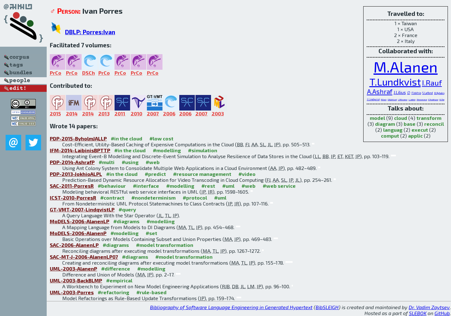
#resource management (202, 174)
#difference (115, 268)
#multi (107, 162)
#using (130, 162)
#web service (279, 186)
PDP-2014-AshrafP (72, 162)
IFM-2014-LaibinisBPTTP (80, 150)
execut (419, 130)
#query (127, 209)
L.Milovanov (402, 99)
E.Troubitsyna (433, 99)
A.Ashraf (379, 91)
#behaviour (112, 186)
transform (428, 118)
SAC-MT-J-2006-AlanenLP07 (84, 257)
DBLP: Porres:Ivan (90, 31)
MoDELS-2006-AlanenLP (79, 221)
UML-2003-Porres (72, 292)
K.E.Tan (441, 99)
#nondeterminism (153, 197)
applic (415, 136)
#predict (155, 174)
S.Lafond (427, 93)
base (410, 124)
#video (247, 174)
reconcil (434, 124)
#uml (228, 186)
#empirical (119, 280)
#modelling (167, 150)
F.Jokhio (416, 93)
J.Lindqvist (373, 99)
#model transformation (164, 245)
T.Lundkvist (395, 81)
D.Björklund (392, 99)
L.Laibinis (412, 99)
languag (392, 130)
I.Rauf (432, 82)
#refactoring (113, 292)
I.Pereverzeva (422, 99)
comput (390, 136)
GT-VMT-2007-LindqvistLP (82, 209)
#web (153, 162)
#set (151, 233)
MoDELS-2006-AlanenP (78, 233)
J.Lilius (400, 92)
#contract (112, 197)
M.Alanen (405, 67)
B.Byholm (439, 93)
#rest (208, 186)
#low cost (161, 138)
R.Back (384, 99)
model (377, 118)
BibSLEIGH (327, 307)
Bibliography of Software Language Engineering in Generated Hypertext (231, 307)
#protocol (195, 197)
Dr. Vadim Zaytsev (429, 307)
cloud (400, 118)
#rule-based (151, 292)
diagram (385, 124)
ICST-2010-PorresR (73, 197)
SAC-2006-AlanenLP (74, 245)
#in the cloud (126, 138)
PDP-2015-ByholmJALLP (78, 138)
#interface (146, 186)
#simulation (202, 150)
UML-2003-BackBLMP (76, 280)
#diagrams (126, 221)
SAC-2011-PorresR (72, 186)
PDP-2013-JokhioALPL (76, 174)
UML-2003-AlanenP (73, 268)
